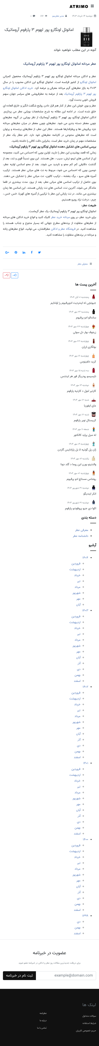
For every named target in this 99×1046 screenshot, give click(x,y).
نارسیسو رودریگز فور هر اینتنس (78, 376)
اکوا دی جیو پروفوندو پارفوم (80, 508)
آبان (78, 604)
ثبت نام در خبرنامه (19, 975)
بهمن (77, 675)
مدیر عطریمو (58, 16)
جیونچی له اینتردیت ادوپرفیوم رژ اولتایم (73, 303)
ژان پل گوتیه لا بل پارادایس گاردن (77, 449)
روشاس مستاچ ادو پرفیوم (81, 479)
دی (78, 669)
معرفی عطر (81, 530)
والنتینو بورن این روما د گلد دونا (78, 464)
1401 (85, 763)
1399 (85, 916)
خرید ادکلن (26, 88)
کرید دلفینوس (88, 361)
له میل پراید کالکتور (85, 435)
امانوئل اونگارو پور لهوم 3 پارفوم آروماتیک (39, 29)
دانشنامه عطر (80, 536)
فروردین (75, 563)
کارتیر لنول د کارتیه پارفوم (81, 391)
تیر (78, 581)
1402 (85, 687)
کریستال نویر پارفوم (85, 420)
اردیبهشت (74, 569)
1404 (85, 557)
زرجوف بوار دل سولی (84, 332)
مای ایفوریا (90, 405)
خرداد (77, 575)
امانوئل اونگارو (88, 82)
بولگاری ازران (89, 347)
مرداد (77, 587)
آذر (79, 663)
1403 (85, 610)
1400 (85, 839)
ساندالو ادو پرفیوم (86, 317)
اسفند (77, 681)
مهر (78, 598)
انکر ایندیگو (89, 493)
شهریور (76, 593)
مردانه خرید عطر (60, 217)
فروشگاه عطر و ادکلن (63, 229)
